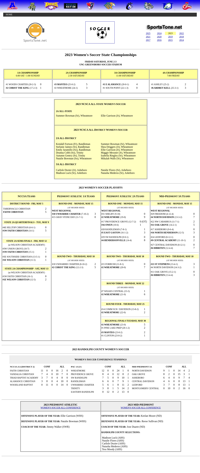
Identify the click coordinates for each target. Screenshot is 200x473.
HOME (9, 14)
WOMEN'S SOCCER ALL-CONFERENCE (61, 408)
